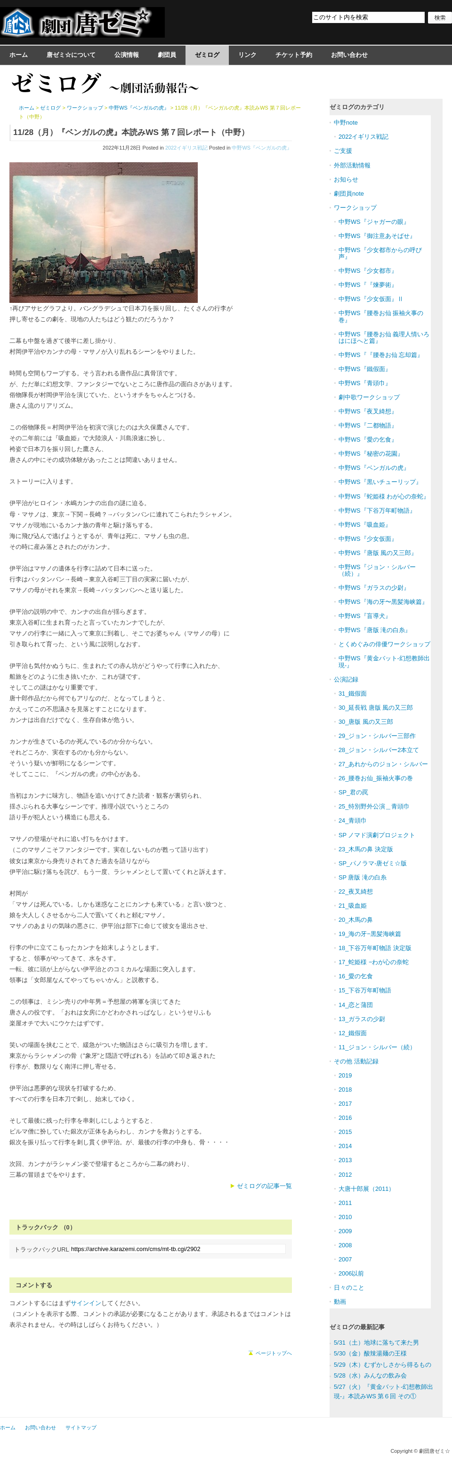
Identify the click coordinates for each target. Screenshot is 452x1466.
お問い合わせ (349, 54)
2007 (345, 1259)
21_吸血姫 (353, 905)
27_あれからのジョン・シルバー (383, 764)
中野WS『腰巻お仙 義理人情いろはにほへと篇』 (384, 337)
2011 (345, 1202)
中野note (346, 122)
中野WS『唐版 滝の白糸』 (375, 630)
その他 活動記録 (356, 1061)
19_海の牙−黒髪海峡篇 (370, 933)
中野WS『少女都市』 (368, 270)
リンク (247, 54)
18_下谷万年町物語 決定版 (375, 947)
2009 (345, 1231)
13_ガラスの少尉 (362, 1018)
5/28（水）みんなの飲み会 (370, 1375)
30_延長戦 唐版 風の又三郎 (376, 707)
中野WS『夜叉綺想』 (368, 411)
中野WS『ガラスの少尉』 (374, 587)
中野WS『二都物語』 (368, 425)
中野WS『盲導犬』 (365, 615)
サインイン (86, 1303)
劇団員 (167, 54)
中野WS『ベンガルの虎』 (262, 148)
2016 (345, 1117)
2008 (345, 1245)
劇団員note (349, 193)
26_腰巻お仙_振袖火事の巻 (376, 778)
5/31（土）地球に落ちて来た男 (376, 1342)
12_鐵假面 (353, 1033)
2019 (345, 1075)
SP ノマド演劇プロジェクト (377, 835)
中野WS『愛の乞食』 (368, 439)
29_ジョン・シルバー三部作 (377, 735)
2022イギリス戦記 (186, 148)
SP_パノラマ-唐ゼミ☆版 (373, 863)
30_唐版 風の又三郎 (366, 721)
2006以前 (351, 1273)
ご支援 (343, 150)
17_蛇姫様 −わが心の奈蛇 (374, 962)
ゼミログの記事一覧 (264, 1185)
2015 (345, 1131)
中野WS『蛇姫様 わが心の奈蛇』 (384, 496)
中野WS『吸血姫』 (365, 524)
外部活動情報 (352, 165)
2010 (345, 1216)
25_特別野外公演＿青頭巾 (374, 806)
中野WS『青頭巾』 (365, 383)
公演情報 (126, 54)
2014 (345, 1145)
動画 (340, 1301)
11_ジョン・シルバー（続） (377, 1047)
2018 (345, 1089)
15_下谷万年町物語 (365, 990)
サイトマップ (81, 1427)
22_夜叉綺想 (356, 891)
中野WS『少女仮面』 (368, 538)
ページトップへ (274, 1353)
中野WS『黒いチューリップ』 (380, 481)
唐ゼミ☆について (71, 54)
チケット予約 (293, 54)
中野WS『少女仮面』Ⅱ (371, 298)
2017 (345, 1103)
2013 (345, 1160)
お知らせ (346, 179)
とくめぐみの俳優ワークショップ (384, 644)
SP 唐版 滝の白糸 (363, 877)
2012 (345, 1174)
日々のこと (349, 1287)
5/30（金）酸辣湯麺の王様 (370, 1353)
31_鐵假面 (353, 693)
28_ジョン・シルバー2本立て (379, 749)
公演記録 (346, 679)
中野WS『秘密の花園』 (371, 453)
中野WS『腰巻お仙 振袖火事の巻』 (381, 316)
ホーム (18, 54)
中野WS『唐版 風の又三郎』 (378, 552)
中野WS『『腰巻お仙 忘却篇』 (381, 354)
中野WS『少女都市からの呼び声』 (380, 253)
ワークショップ (85, 108)
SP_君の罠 (353, 792)
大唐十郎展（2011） (367, 1188)
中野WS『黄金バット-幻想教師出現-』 (384, 661)
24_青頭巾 (353, 820)
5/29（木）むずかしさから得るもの (382, 1364)
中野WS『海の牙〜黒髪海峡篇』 (383, 601)
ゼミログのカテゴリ (357, 107)
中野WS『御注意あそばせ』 (377, 235)
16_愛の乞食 (356, 976)
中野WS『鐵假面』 (365, 368)
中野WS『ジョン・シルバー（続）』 (377, 570)
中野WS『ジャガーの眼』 (374, 221)
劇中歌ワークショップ (369, 397)
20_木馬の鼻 (356, 919)
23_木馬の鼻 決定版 (366, 849)
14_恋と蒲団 (356, 1004)
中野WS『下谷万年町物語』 (377, 510)
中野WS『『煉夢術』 (368, 284)
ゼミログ (207, 54)
